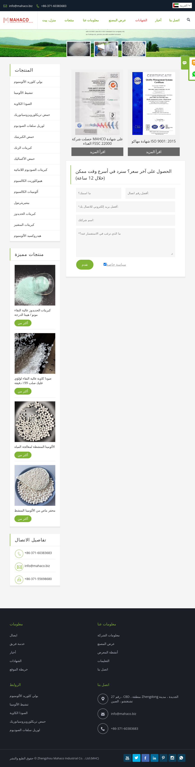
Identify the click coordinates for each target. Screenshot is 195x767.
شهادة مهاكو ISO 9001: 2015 (154, 141)
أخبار (158, 20)
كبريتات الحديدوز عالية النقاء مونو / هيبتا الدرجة (32, 312)
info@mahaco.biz (20, 6)
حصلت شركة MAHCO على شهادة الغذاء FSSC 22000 (97, 141)
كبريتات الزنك (23, 147)
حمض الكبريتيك (24, 136)
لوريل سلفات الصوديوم (29, 125)
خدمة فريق (17, 644)
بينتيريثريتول (21, 202)
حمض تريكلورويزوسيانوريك (32, 114)
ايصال (13, 635)
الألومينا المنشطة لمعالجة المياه (34, 446)
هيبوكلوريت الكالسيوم (28, 180)
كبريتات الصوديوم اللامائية (30, 169)
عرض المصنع (117, 20)
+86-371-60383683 (53, 6)
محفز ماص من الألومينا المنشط (34, 510)
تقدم (85, 264)
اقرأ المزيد (97, 151)
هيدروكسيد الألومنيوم (27, 235)
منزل (87, 43)
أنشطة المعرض (108, 652)
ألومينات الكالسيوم (26, 191)
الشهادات (141, 20)
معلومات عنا (91, 20)
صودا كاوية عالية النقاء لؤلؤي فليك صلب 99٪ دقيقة (32, 380)
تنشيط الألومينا (23, 92)
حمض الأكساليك (24, 158)
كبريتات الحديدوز (25, 213)
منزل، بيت (49, 20)
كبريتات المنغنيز (24, 224)
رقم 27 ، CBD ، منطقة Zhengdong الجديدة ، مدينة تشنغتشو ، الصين (144, 698)
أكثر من (23, 323)
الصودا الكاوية (23, 103)
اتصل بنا (174, 20)
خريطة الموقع (19, 669)
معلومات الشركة (109, 635)
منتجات (69, 20)
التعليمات (103, 661)
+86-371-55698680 (38, 579)
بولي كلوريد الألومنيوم (28, 81)
